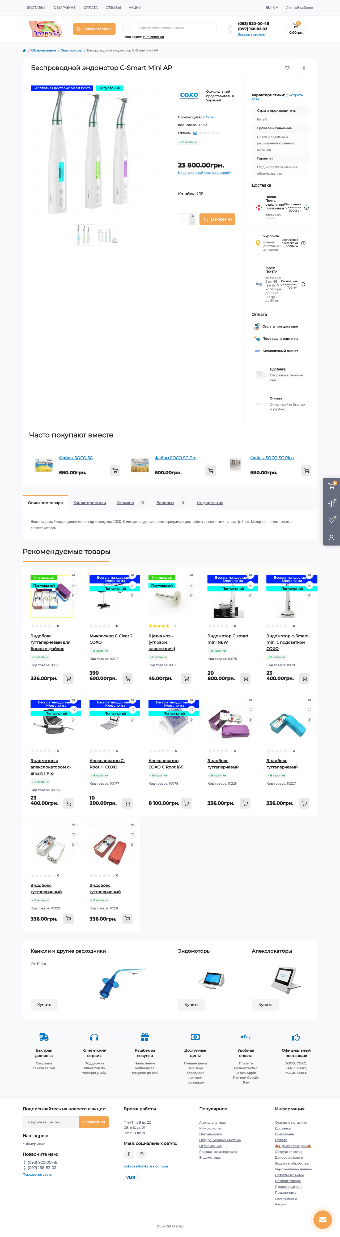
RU (268, 8)
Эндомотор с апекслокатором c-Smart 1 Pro (51, 767)
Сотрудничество (289, 1152)
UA (275, 8)
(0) (195, 133)
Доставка (36, 8)
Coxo (210, 117)
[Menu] (94, 29)
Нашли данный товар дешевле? (204, 173)
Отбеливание (210, 1146)
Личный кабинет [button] (299, 8)
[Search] (129, 28)
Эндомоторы (71, 50)
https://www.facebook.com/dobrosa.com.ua (129, 1154)
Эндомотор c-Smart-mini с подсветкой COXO (287, 642)
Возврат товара (288, 1181)
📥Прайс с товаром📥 (293, 1146)
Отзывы (113, 8)
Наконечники (210, 1134)
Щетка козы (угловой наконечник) (161, 642)
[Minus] (193, 222)
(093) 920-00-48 (253, 23)
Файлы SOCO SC (76, 457)
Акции (135, 8)
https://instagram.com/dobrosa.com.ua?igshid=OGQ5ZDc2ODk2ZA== (141, 1154)
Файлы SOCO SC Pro (175, 457)
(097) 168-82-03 (252, 29)
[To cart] (115, 470)
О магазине (64, 8)
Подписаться (94, 1122)
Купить (44, 1004)
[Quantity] (184, 219)
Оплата (90, 8)
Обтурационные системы (220, 1140)
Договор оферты (289, 1157)
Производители (288, 1187)
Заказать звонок (251, 34)
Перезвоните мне (37, 1174)
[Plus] (193, 216)
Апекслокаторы (212, 1122)
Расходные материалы (218, 1152)
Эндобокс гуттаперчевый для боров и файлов (50, 642)
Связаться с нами (289, 1175)
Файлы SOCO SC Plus (272, 457)
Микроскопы (210, 1128)
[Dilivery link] (306, 207)
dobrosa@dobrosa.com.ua (146, 1166)
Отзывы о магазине (291, 1122)
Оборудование (43, 50)
